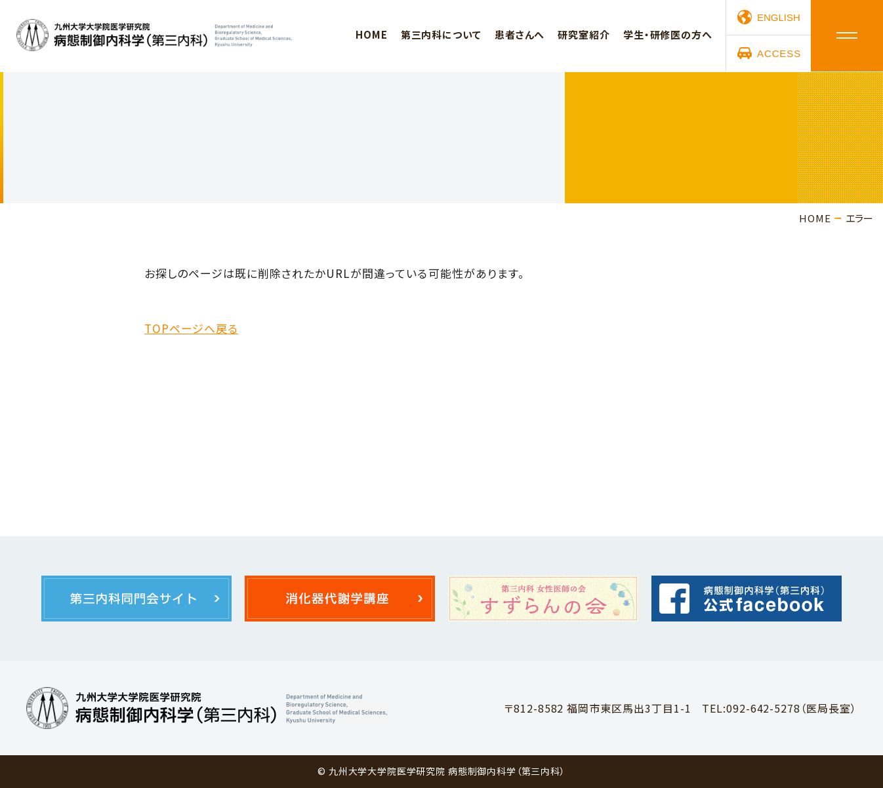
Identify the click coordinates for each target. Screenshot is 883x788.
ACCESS (779, 54)
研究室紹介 (584, 35)
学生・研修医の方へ (667, 35)
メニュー (847, 36)
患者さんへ (520, 35)
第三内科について (441, 35)
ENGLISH (778, 18)
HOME (372, 35)
